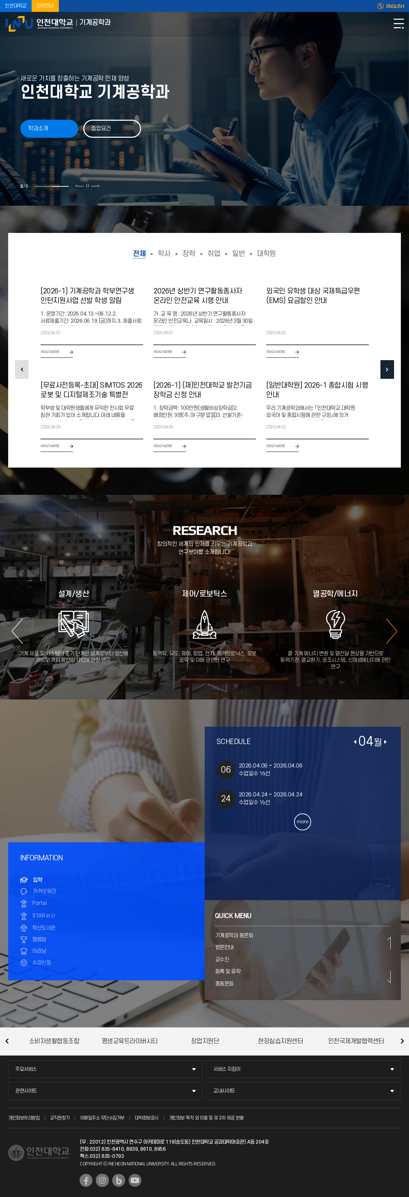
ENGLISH (395, 6)
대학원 (266, 254)
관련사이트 (26, 1091)
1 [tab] (42, 186)
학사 (164, 254)
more (302, 822)
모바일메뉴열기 (399, 24)
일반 (238, 254)
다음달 (385, 742)
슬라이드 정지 (86, 185)
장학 (189, 254)
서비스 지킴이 (227, 1069)
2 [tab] (59, 186)
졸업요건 (101, 128)
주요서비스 (26, 1069)
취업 (213, 254)
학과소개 (38, 128)
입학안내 (45, 6)
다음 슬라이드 (94, 185)
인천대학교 (16, 6)
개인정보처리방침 (23, 1117)
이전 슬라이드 (79, 185)
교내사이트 (224, 1091)
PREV (22, 369)
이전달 (355, 742)
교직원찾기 (60, 1117)
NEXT (387, 369)
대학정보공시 (146, 1117)
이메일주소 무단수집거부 (102, 1117)
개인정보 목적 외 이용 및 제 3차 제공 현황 (206, 1117)
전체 (139, 254)
